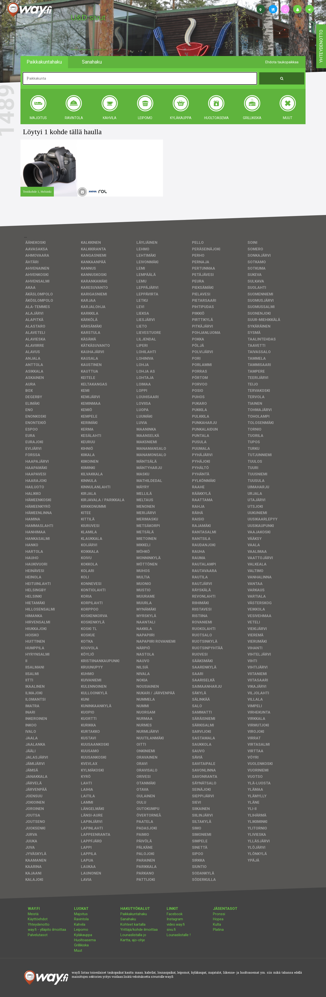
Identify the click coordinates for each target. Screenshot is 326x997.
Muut (78, 950)
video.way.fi (176, 924)
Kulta (217, 924)
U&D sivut (88, 17)
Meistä (33, 914)
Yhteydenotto (38, 924)
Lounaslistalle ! (179, 935)
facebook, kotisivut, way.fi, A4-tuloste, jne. (88, 50)
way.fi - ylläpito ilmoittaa (47, 929)
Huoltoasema (85, 940)
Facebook (174, 914)
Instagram (175, 919)
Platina (218, 929)
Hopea (218, 919)
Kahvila (79, 924)
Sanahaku (128, 919)
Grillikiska (81, 945)
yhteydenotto (321, 46)
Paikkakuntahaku (133, 914)
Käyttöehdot (38, 919)
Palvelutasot (38, 935)
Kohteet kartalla (132, 924)
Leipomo (81, 929)
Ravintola (81, 919)
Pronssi (219, 914)
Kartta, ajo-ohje (132, 940)
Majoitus (81, 914)
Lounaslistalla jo (133, 935)
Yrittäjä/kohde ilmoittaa (139, 929)
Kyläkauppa (83, 935)
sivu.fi (171, 929)
